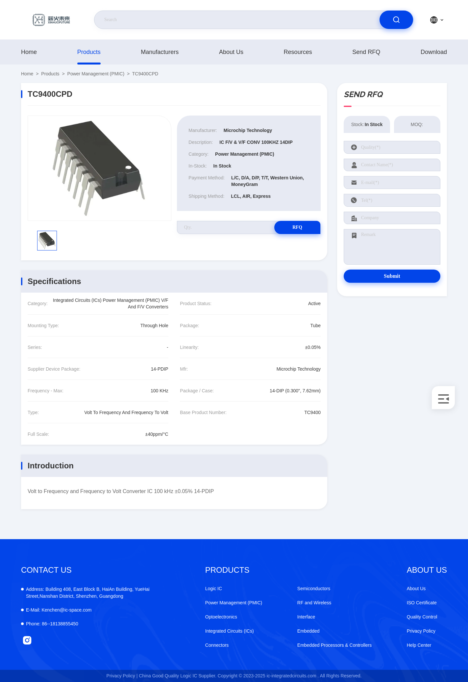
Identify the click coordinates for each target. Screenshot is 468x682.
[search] (396, 20)
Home (29, 52)
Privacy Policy (421, 631)
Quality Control (422, 616)
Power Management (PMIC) (96, 73)
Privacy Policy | (122, 675)
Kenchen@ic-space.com (58, 610)
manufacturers (160, 52)
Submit (392, 276)
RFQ (297, 227)
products (89, 52)
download (434, 52)
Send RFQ (366, 52)
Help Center (419, 645)
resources (298, 52)
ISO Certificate (422, 602)
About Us (231, 52)
